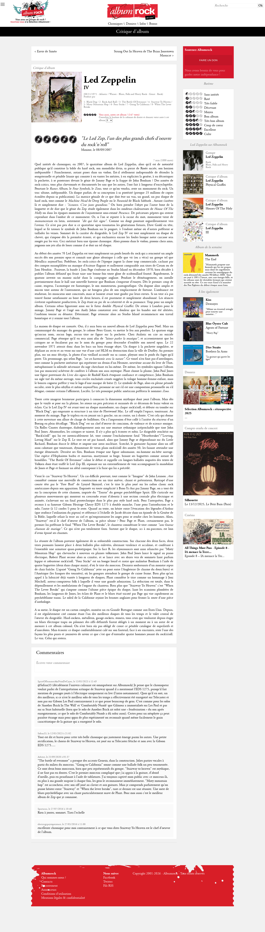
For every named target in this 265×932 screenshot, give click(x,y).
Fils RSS (108, 886)
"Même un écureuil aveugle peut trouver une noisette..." (219, 312)
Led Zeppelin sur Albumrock (208, 145)
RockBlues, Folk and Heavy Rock (217, 165)
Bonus (153, 24)
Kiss (208, 300)
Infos (143, 24)
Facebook (109, 878)
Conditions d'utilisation (56, 894)
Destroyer (212, 304)
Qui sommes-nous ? (53, 878)
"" (208, 280)
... (186, 417)
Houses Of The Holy (219, 209)
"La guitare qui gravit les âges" (218, 358)
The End (210, 259)
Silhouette (191, 500)
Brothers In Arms (216, 352)
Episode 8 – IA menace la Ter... (204, 556)
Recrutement (49, 886)
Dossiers (131, 24)
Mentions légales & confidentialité (63, 898)
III (207, 232)
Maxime (86, 150)
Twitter (108, 882)
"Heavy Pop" (212, 333)
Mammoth (212, 255)
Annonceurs (48, 890)
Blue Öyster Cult (217, 324)
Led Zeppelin (110, 80)
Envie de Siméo (47, 51)
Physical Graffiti (216, 185)
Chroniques (115, 24)
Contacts (46, 882)
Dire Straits (213, 347)
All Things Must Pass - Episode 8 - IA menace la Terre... (207, 550)
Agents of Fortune (217, 328)
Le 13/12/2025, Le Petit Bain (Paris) (208, 504)
